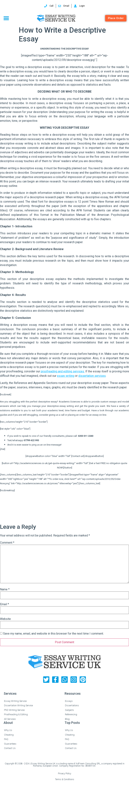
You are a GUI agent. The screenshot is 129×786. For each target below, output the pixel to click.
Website (5, 619)
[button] (6, 18)
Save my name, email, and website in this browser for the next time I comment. (53, 633)
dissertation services (92, 376)
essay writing (65, 376)
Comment (7, 542)
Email (4, 604)
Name (5, 589)
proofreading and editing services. (63, 371)
